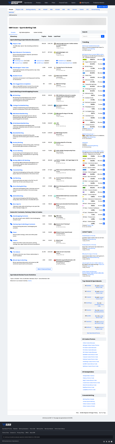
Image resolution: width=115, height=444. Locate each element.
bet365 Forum (40, 63)
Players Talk (19, 9)
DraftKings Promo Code (99, 305)
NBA (51, 9)
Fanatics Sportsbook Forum (65, 63)
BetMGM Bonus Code (99, 286)
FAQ (77, 413)
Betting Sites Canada (88, 399)
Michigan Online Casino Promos (91, 345)
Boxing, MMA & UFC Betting (21, 160)
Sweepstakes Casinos (88, 375)
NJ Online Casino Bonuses (89, 347)
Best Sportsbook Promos (93, 333)
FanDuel (89, 291)
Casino (15, 240)
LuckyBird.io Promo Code (89, 389)
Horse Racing (96, 9)
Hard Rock (88, 321)
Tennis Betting (17, 170)
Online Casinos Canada (89, 404)
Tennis (82, 9)
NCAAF (45, 9)
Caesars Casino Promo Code (90, 357)
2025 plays (85, 142)
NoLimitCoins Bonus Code (89, 385)
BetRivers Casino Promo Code (90, 366)
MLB (63, 9)
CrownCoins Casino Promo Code (91, 382)
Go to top (102, 413)
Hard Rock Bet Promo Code (99, 322)
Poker (15, 232)
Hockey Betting (18, 142)
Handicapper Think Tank (21, 67)
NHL (69, 9)
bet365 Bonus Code (99, 316)
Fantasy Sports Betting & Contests (24, 224)
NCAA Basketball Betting (21, 123)
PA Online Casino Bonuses (89, 350)
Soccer (75, 9)
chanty (30, 280)
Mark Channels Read (44, 269)
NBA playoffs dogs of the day (89, 254)
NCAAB (57, 9)
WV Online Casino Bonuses (90, 352)
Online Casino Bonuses (89, 343)
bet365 (89, 316)
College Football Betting (20, 105)
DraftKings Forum (19, 60)
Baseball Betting (18, 133)
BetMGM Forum (62, 60)
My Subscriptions (24, 32)
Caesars (89, 297)
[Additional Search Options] (100, 36)
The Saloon (16, 252)
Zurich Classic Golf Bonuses (89, 271)
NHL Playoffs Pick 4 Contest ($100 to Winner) (93, 54)
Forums (13, 32)
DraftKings (89, 303)
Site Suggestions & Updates (22, 84)
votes (100, 59)
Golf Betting (17, 178)
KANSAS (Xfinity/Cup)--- (88, 134)
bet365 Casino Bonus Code (90, 364)
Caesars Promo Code (100, 298)
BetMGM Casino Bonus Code (90, 354)
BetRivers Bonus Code (100, 328)
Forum (11, 9)
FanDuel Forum (40, 60)
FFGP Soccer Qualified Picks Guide (90, 46)
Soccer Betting (18, 150)
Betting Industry (31, 9)
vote (101, 210)
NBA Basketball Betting (20, 113)
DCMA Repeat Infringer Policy (89, 413)
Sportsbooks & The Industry (22, 52)
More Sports (17, 204)
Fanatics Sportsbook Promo (99, 311)
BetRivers (88, 327)
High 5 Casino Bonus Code (90, 380)
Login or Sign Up (102, 6)
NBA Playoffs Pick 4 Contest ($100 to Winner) (93, 151)
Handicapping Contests (20, 216)
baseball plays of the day (88, 235)
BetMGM (89, 285)
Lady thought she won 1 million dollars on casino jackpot (96, 263)
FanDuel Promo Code (99, 292)
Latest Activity (38, 32)
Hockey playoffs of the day (89, 244)
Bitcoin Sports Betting (20, 260)
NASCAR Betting (18, 196)
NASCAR (11, 12)
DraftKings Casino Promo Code (91, 361)
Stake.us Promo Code (88, 378)
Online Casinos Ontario (89, 406)
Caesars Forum (19, 63)
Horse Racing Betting (19, 186)
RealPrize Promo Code (88, 387)
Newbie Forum (17, 76)
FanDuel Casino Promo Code (90, 359)
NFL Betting (16, 95)
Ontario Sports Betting (89, 401)
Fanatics (89, 310)
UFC (87, 9)
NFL (40, 9)
